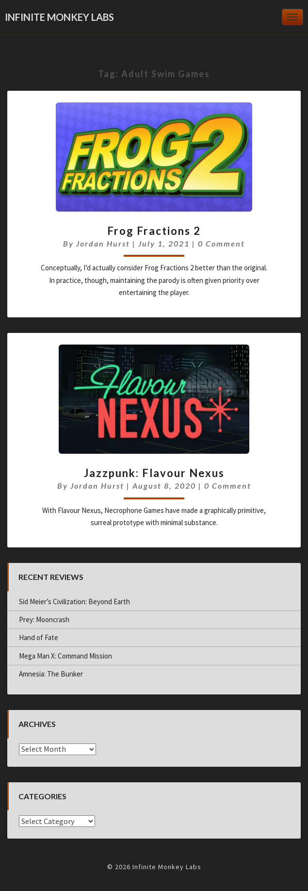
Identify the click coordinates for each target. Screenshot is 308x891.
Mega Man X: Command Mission (65, 655)
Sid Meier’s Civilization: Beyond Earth (74, 601)
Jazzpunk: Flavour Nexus (154, 472)
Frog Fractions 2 (154, 230)
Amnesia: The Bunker (51, 673)
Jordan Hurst (103, 243)
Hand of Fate (38, 637)
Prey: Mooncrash (44, 619)
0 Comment (221, 243)
